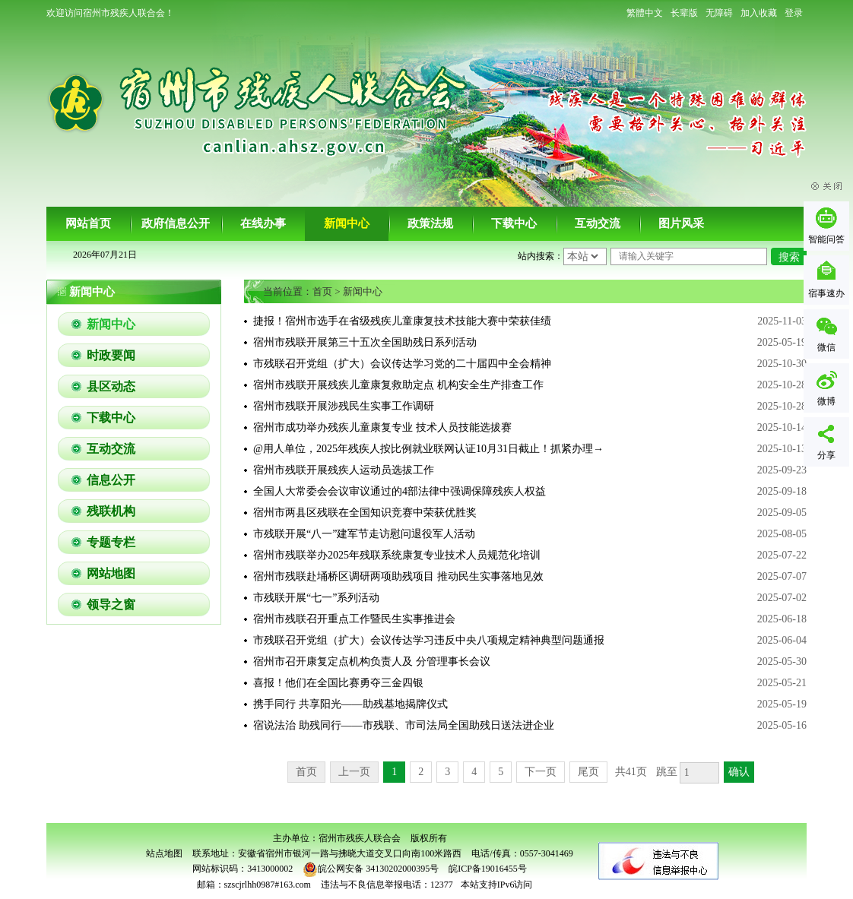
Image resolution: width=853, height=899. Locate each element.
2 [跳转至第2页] (420, 771)
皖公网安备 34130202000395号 (371, 868)
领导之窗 (111, 604)
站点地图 (164, 853)
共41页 (631, 771)
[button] (684, 13)
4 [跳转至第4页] (474, 771)
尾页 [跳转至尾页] (588, 771)
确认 (739, 771)
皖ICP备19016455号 (488, 868)
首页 (322, 291)
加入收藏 (758, 13)
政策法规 (430, 223)
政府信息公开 (175, 223)
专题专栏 (111, 542)
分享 (826, 455)
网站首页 (88, 223)
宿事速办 (826, 293)
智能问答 (826, 239)
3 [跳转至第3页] (447, 771)
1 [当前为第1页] (394, 771)
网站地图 (111, 573)
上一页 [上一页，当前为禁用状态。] (354, 771)
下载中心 (514, 223)
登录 (794, 13)
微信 (826, 347)
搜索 (789, 257)
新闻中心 (346, 223)
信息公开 (111, 479)
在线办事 (263, 223)
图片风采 (681, 223)
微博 (826, 401)
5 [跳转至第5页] (500, 771)
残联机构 (111, 511)
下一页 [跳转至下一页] (541, 771)
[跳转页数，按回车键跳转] (699, 772)
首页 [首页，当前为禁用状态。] (306, 771)
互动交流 (597, 223)
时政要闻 (111, 355)
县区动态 (111, 386)
